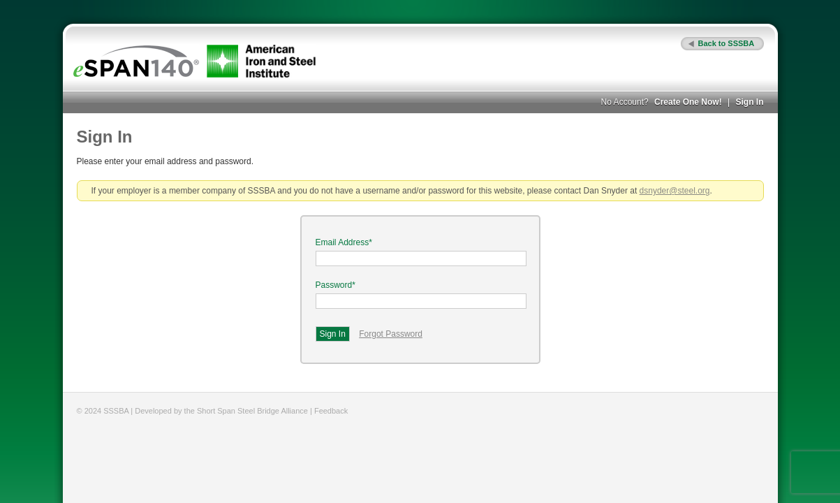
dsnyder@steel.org (675, 191)
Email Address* (344, 242)
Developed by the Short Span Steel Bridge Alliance (221, 411)
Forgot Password (390, 334)
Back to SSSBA (726, 43)
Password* (335, 285)
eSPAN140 (136, 61)
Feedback (331, 411)
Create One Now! (688, 102)
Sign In (750, 102)
